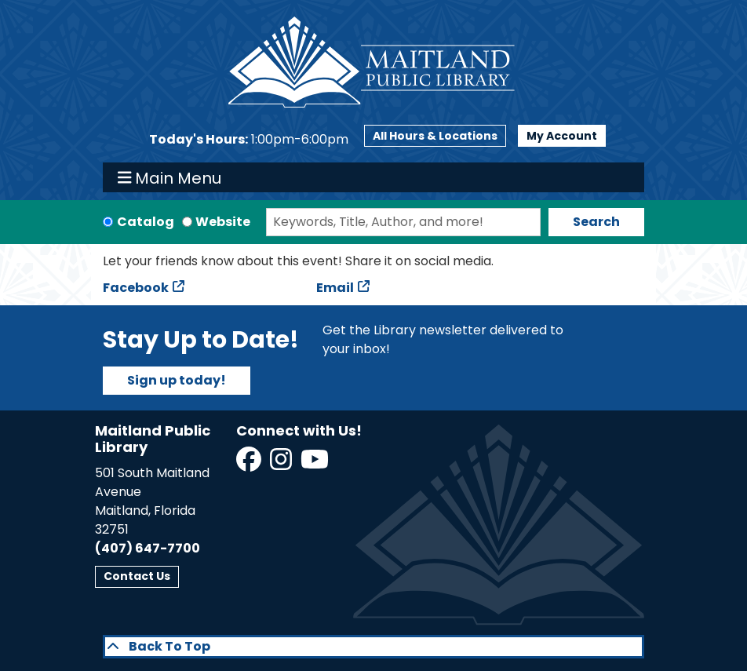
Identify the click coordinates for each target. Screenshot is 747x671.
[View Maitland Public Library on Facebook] (250, 464)
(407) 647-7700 (147, 548)
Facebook (136, 288)
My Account (562, 136)
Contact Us (137, 576)
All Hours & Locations (435, 136)
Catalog (145, 222)
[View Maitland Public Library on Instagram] (282, 464)
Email (335, 288)
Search (596, 222)
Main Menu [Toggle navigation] (170, 177)
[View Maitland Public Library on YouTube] (316, 464)
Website (222, 222)
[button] (248, 139)
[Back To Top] (373, 646)
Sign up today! (176, 380)
